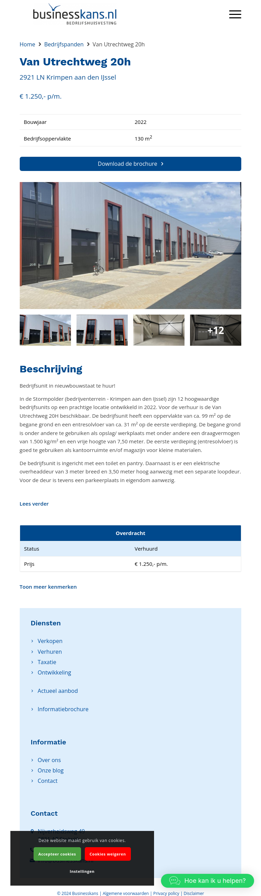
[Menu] (231, 14)
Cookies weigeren (108, 854)
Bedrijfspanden (64, 44)
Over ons (49, 760)
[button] (207, 881)
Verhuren (50, 651)
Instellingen (82, 871)
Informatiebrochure (63, 709)
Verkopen (50, 641)
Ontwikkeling (54, 672)
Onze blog (51, 770)
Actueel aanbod (58, 691)
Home (27, 44)
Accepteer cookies (57, 854)
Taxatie (47, 662)
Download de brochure (130, 164)
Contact (47, 781)
